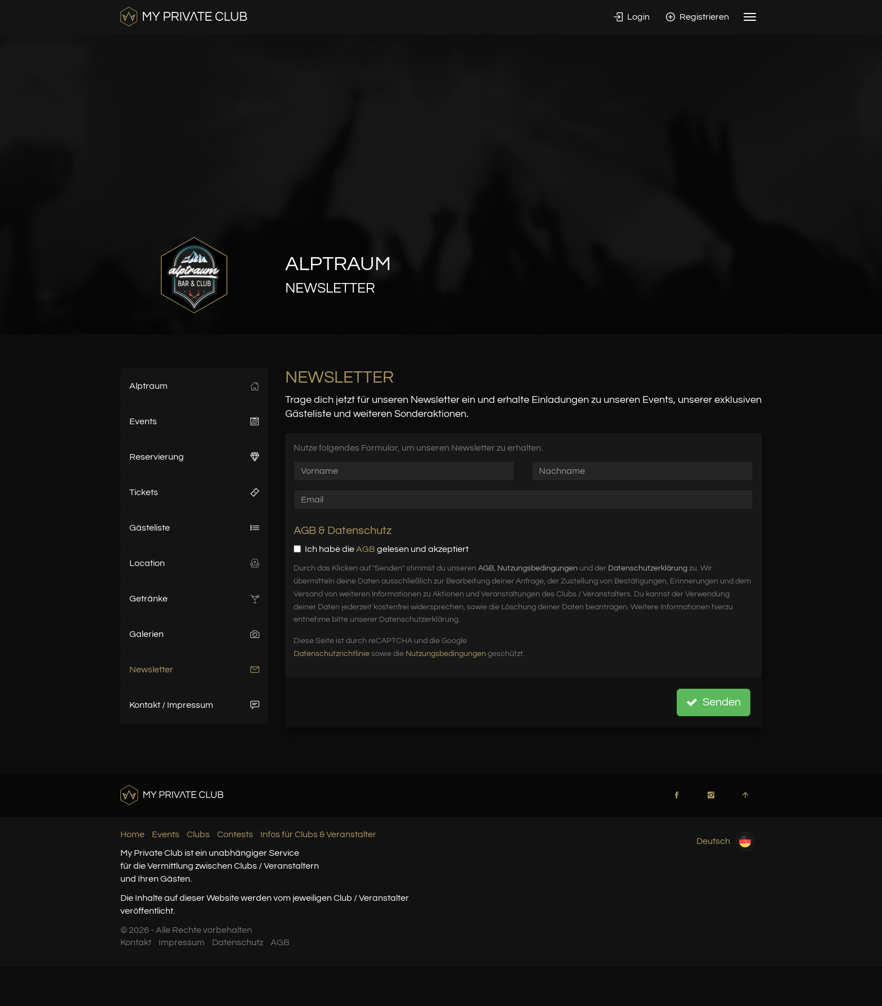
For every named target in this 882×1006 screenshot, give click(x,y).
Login (632, 16)
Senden (713, 702)
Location (194, 563)
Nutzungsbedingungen (537, 568)
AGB (365, 549)
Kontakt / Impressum (194, 705)
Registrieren (697, 16)
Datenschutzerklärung (647, 568)
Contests (235, 834)
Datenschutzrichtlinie (332, 654)
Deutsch (725, 841)
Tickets (194, 492)
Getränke (194, 598)
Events (194, 421)
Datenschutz (237, 942)
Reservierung (194, 457)
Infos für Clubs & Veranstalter (318, 834)
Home (132, 834)
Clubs (198, 834)
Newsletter (194, 669)
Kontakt (135, 942)
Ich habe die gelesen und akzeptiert (381, 549)
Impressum (182, 942)
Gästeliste (194, 528)
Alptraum (194, 386)
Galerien (194, 634)
